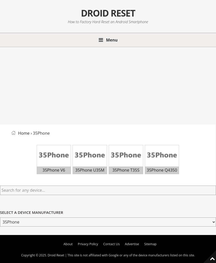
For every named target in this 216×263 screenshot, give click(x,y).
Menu (112, 40)
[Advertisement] (108, 84)
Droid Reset (108, 13)
